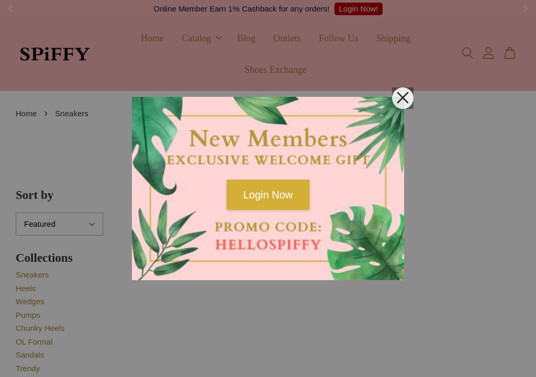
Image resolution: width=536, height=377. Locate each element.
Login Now (268, 195)
